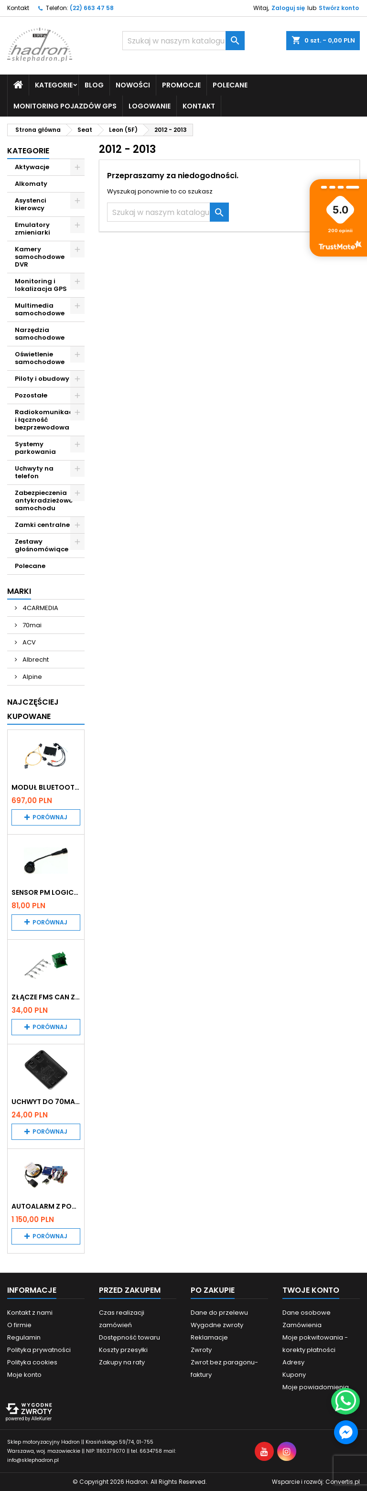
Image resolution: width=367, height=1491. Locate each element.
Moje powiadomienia (315, 1387)
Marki (19, 591)
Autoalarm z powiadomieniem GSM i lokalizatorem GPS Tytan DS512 (45, 1206)
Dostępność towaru (129, 1337)
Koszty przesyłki (123, 1349)
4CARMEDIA (39, 607)
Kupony (294, 1374)
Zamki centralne (42, 524)
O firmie (19, 1325)
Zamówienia (302, 1325)
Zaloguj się (288, 8)
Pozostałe (31, 395)
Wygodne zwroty (217, 1325)
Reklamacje (209, 1337)
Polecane (230, 85)
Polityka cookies (32, 1362)
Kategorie (54, 85)
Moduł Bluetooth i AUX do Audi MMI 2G (45, 787)
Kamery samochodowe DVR (40, 257)
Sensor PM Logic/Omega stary (45, 892)
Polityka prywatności (39, 1349)
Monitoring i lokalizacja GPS (41, 285)
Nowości (133, 85)
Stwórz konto (339, 8)
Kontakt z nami (30, 1312)
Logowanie (150, 106)
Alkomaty (31, 183)
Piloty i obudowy (42, 378)
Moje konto (24, 1374)
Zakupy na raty (122, 1362)
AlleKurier (41, 1418)
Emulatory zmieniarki (32, 228)
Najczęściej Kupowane (33, 709)
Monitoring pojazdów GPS (65, 106)
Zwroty (201, 1349)
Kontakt (18, 8)
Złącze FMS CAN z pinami (45, 997)
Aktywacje (32, 167)
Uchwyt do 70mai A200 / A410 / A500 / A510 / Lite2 (45, 1101)
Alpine (31, 676)
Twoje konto (310, 1290)
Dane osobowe (306, 1312)
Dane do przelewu (219, 1312)
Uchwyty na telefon (34, 472)
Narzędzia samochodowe (40, 333)
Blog (94, 85)
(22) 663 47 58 (92, 8)
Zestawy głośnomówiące (41, 545)
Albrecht (35, 659)
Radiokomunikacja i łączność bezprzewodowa (47, 420)
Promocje (181, 85)
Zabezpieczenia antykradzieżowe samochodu (44, 500)
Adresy (293, 1362)
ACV (28, 642)
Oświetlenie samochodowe (40, 358)
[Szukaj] (183, 40)
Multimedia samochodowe (40, 309)
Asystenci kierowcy (30, 204)
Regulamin (24, 1337)
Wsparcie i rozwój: (316, 1482)
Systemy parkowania (35, 448)
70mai (31, 625)
